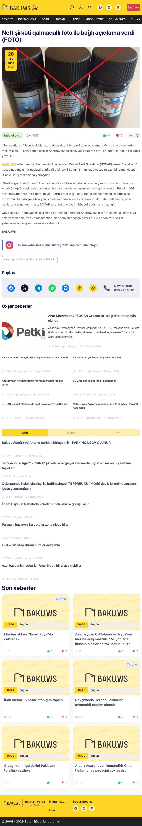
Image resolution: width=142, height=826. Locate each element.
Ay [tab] (117, 432)
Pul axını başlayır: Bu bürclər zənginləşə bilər (35, 524)
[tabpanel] (71, 510)
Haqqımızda (57, 801)
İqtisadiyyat (27, 19)
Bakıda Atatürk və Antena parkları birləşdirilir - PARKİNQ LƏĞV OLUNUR (56, 443)
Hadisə (75, 19)
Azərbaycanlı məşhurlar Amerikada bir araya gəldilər (42, 565)
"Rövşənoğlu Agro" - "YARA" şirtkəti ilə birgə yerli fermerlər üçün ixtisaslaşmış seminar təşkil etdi (67, 465)
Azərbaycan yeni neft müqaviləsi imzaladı (97, 357)
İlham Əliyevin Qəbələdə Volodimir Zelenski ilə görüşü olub (45, 504)
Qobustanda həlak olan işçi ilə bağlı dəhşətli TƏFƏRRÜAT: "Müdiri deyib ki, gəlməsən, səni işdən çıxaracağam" (69, 486)
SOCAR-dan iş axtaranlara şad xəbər (94, 380)
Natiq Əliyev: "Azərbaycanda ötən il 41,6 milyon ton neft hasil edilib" (105, 405)
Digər (16, 537)
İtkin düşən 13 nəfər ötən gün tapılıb (33, 700)
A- (131, 135)
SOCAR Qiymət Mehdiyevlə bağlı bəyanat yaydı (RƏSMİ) (35, 403)
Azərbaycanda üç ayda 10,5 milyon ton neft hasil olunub (35, 357)
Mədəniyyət (95, 19)
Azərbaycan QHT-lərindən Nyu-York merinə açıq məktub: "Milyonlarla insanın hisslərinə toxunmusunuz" (104, 639)
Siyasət (7, 19)
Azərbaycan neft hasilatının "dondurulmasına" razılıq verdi (32, 382)
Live (133, 7)
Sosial (46, 19)
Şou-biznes (117, 19)
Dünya (135, 19)
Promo (18, 476)
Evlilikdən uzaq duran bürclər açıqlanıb (31, 545)
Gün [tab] (25, 432)
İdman (60, 19)
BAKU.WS (9, 164)
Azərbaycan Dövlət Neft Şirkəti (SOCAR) (30, 259)
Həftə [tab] (71, 432)
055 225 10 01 (124, 290)
